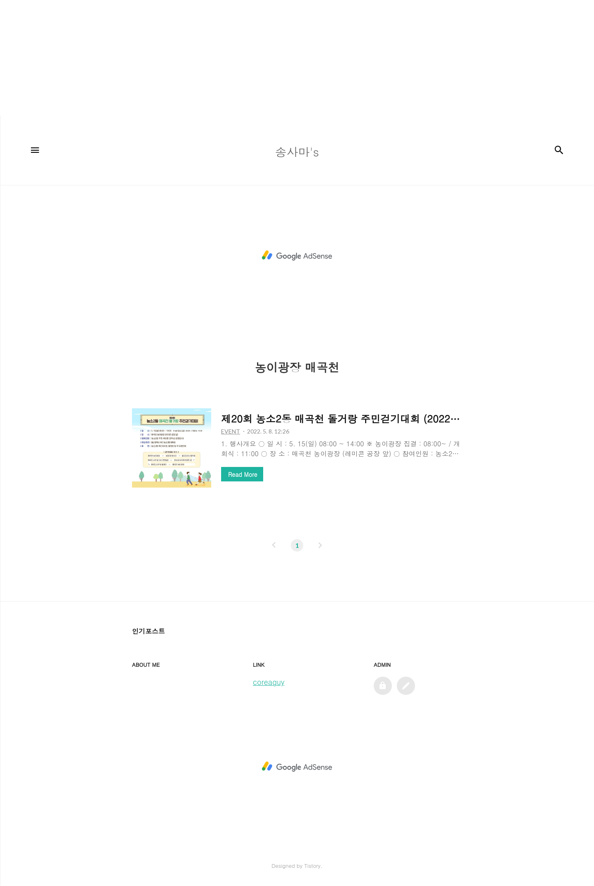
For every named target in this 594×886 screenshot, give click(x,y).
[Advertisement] (247, 58)
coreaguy (269, 682)
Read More (242, 474)
